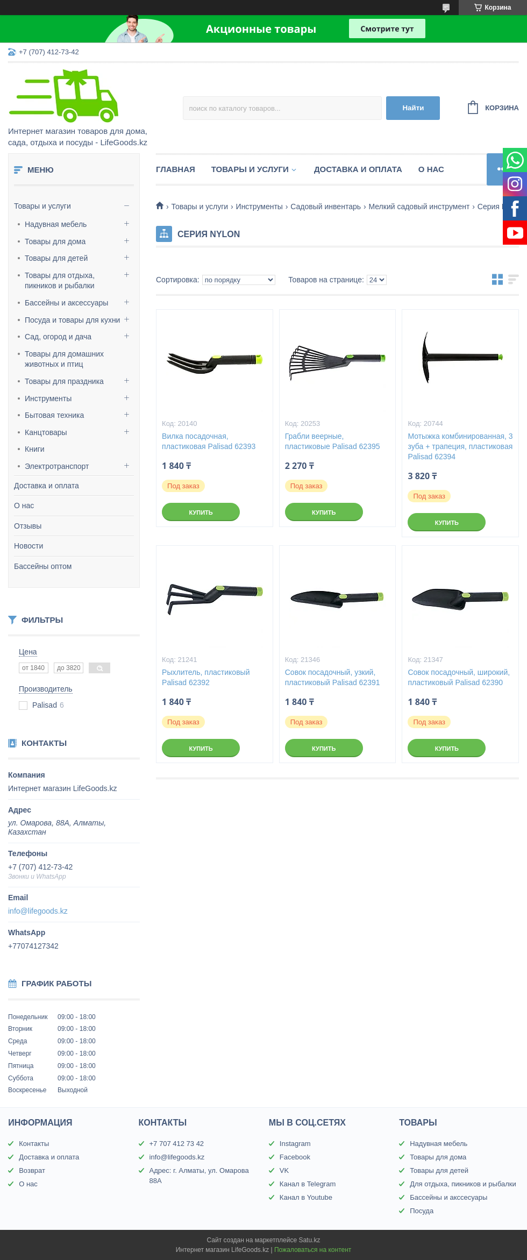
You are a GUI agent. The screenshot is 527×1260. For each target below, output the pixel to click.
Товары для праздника (64, 381)
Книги (35, 449)
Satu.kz (309, 1240)
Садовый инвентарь (325, 206)
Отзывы (27, 526)
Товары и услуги (42, 206)
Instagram (295, 1144)
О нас (24, 505)
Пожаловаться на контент (312, 1250)
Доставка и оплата (46, 485)
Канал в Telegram (308, 1184)
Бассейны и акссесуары (448, 1197)
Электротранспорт (57, 466)
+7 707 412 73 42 (176, 1144)
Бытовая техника (54, 415)
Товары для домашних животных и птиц (64, 359)
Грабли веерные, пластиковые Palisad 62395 (332, 441)
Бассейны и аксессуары (66, 302)
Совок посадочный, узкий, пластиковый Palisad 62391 (332, 677)
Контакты (34, 1144)
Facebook (295, 1157)
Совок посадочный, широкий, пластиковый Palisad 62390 (459, 677)
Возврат (32, 1170)
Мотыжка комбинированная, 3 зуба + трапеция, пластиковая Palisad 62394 (460, 446)
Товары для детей (56, 258)
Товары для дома (55, 241)
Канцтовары (46, 432)
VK (284, 1170)
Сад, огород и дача (58, 336)
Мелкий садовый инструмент (418, 206)
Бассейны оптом (43, 566)
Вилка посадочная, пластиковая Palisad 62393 (208, 441)
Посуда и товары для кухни (72, 320)
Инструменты (48, 398)
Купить (200, 512)
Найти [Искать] (413, 108)
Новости (28, 546)
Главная (175, 169)
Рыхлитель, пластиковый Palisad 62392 (206, 677)
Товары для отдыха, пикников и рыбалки (60, 280)
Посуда (421, 1211)
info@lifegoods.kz (38, 911)
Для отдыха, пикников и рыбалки (463, 1184)
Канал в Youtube (306, 1197)
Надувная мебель (56, 224)
